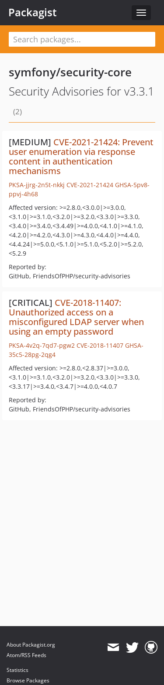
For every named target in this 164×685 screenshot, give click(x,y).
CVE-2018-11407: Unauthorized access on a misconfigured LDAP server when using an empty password (76, 317)
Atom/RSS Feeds (26, 655)
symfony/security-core (70, 72)
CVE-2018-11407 (100, 345)
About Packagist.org (31, 644)
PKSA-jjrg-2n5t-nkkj (37, 185)
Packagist (32, 12)
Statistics (17, 670)
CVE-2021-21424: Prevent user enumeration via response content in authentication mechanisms (81, 156)
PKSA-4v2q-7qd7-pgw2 (42, 345)
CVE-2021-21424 (89, 185)
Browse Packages (28, 680)
